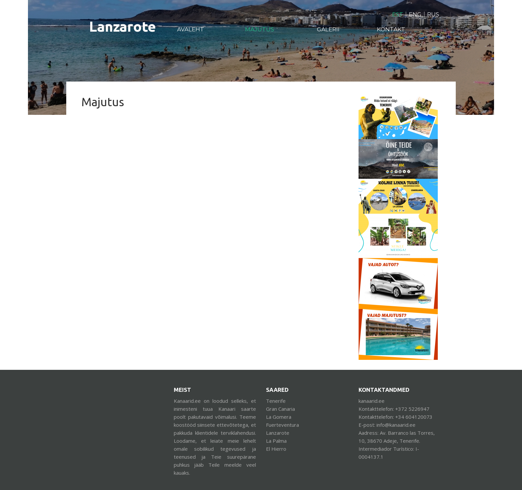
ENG (415, 14)
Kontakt (391, 29)
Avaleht (190, 29)
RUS (433, 14)
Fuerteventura (282, 424)
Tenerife (276, 400)
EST (397, 14)
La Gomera (278, 416)
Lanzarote (277, 432)
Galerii (328, 29)
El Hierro (276, 448)
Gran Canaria (280, 408)
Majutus (259, 29)
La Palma (276, 440)
